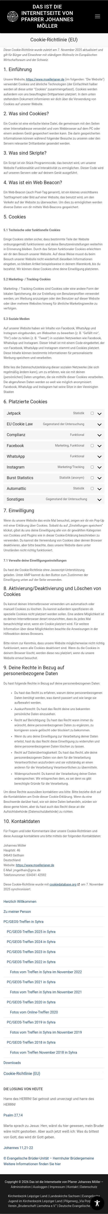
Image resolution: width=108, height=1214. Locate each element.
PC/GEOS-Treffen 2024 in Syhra (31, 942)
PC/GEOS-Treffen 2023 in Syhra (31, 952)
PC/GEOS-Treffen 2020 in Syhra (31, 1002)
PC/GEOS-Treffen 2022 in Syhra (31, 962)
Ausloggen (40, 1187)
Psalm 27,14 (13, 1115)
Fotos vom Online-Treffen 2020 (34, 1012)
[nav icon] (98, 16)
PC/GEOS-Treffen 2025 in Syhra (31, 932)
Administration (21, 1187)
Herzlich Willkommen (19, 902)
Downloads (12, 1063)
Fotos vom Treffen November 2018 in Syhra (43, 1052)
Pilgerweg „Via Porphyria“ (81, 1201)
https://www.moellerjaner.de (45, 79)
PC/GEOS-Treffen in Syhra (23, 922)
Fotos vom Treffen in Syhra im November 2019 (46, 1032)
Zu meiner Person (17, 912)
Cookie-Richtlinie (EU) (21, 1073)
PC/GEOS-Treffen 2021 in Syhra (31, 982)
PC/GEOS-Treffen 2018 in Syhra (31, 1042)
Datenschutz (88, 1187)
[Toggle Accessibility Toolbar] (97, 1203)
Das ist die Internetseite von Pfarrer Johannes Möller (47, 16)
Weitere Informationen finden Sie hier (32, 1164)
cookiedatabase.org (63, 884)
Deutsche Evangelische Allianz (79, 1206)
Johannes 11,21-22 (18, 1148)
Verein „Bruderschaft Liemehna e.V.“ (32, 1206)
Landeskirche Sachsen (64, 1196)
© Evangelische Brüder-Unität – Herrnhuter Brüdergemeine (48, 1158)
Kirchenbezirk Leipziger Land (27, 1196)
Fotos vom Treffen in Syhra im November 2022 (46, 972)
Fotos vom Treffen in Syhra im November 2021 (46, 992)
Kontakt (72, 1187)
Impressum (57, 1187)
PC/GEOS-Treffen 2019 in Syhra (31, 1022)
